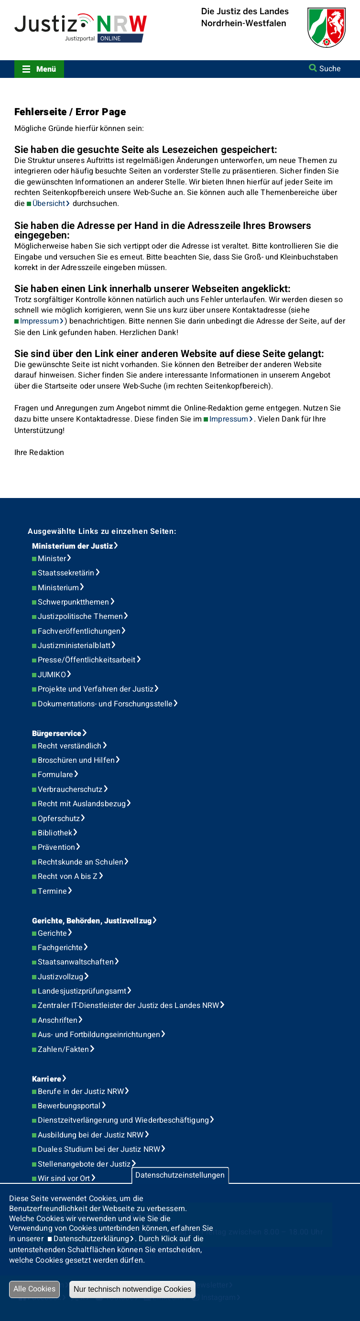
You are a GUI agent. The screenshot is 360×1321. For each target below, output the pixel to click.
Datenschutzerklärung (92, 1239)
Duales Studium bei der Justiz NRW (99, 1149)
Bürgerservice (56, 733)
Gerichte (52, 933)
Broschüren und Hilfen (76, 760)
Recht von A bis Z (68, 876)
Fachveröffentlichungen (79, 631)
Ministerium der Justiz (72, 546)
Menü (46, 69)
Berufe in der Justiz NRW (81, 1091)
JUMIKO (51, 675)
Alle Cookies (34, 1289)
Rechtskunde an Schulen (80, 862)
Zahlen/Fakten (63, 1049)
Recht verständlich (69, 746)
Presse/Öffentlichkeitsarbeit (86, 660)
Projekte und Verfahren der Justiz (95, 689)
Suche (330, 69)
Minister (52, 558)
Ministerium (58, 588)
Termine (52, 891)
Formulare (55, 774)
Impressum (39, 321)
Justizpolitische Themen (80, 616)
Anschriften (57, 1020)
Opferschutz (59, 818)
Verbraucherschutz (70, 789)
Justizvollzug (60, 977)
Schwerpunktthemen (73, 602)
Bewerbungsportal (69, 1106)
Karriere (46, 1079)
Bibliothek (55, 833)
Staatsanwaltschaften (76, 962)
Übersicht (49, 203)
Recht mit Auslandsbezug (82, 804)
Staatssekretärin (66, 573)
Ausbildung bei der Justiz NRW (90, 1135)
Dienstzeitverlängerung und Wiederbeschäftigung (123, 1120)
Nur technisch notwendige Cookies (132, 1289)
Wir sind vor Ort (64, 1178)
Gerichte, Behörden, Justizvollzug (92, 921)
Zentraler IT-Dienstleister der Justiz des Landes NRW (128, 1005)
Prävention (56, 847)
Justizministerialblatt (74, 645)
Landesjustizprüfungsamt (82, 991)
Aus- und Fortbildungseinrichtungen (99, 1034)
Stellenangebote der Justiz (84, 1164)
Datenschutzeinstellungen (180, 1175)
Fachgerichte (60, 947)
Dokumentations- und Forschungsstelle (105, 704)
